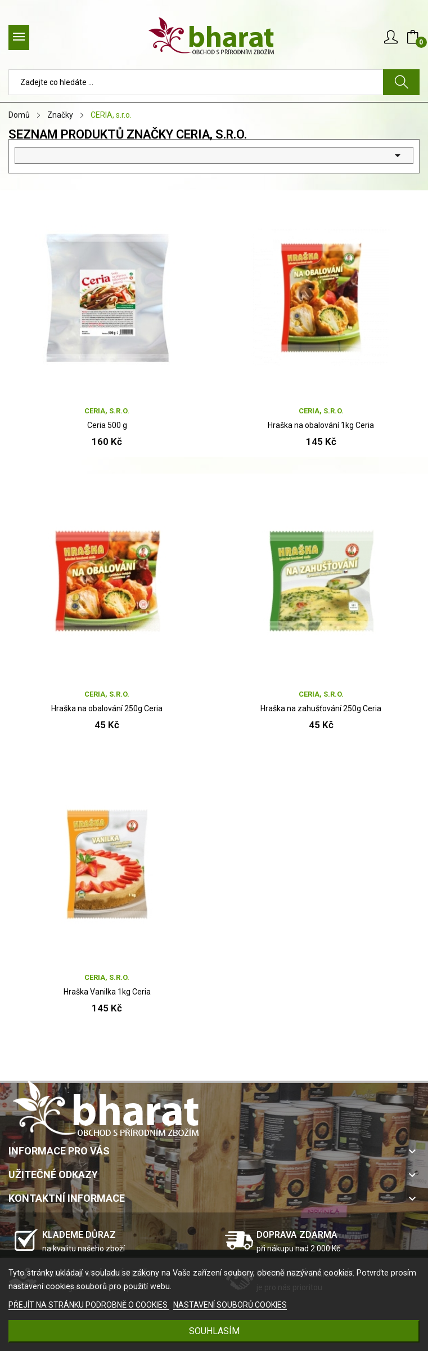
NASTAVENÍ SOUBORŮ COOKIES (230, 1304)
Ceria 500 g (107, 425)
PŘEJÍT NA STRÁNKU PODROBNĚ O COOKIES (88, 1304)
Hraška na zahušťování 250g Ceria (320, 708)
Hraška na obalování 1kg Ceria (321, 425)
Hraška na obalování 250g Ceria (107, 708)
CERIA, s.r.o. (106, 410)
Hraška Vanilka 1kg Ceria (107, 991)
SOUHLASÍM (214, 1331)
